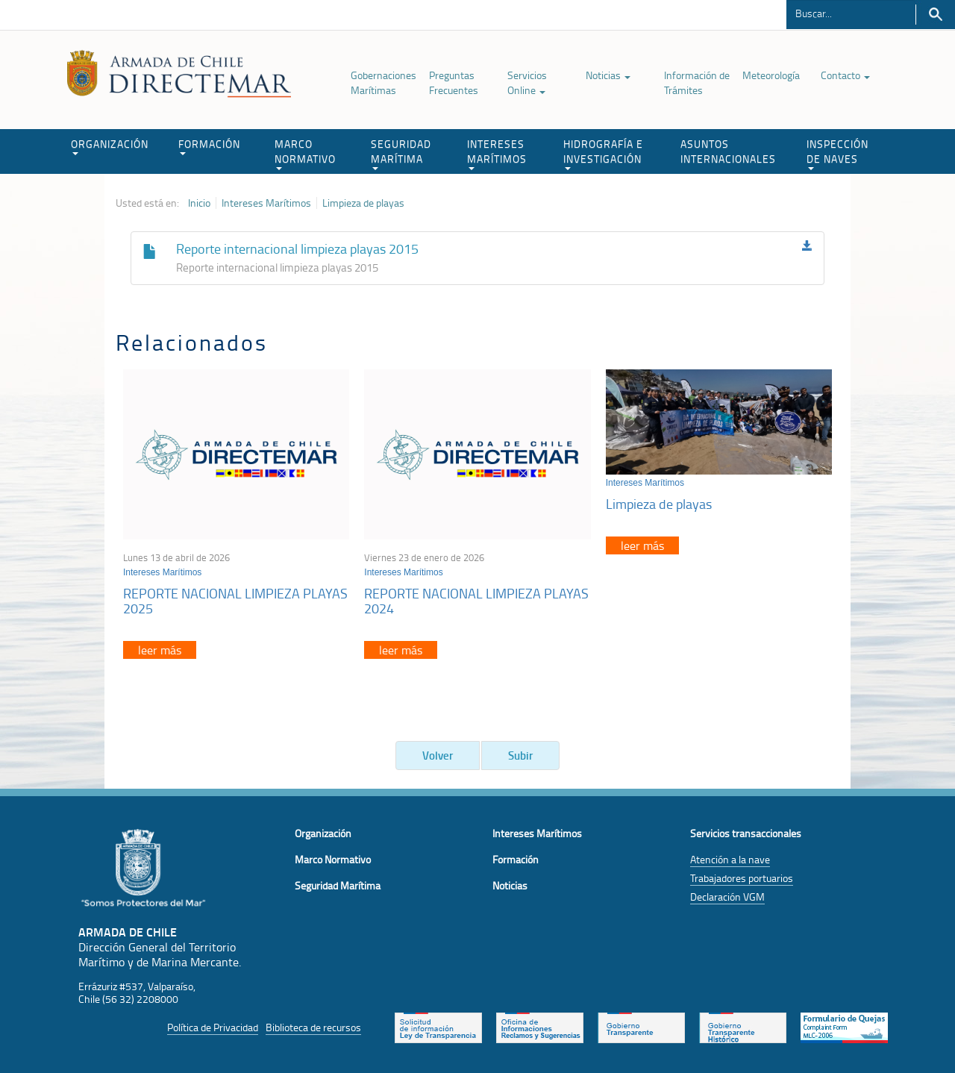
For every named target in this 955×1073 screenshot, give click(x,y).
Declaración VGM (727, 896)
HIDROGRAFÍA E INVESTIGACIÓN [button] (603, 153)
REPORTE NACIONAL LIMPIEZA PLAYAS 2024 (476, 600)
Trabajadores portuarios (741, 878)
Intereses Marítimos (266, 203)
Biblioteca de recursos (313, 1027)
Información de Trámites (697, 82)
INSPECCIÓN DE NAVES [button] (837, 153)
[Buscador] (850, 12)
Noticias (608, 75)
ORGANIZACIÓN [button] (109, 146)
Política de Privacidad (212, 1027)
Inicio (199, 203)
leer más (159, 650)
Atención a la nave (730, 859)
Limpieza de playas (363, 203)
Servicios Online (527, 82)
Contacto (845, 75)
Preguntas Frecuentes (453, 82)
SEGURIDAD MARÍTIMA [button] (401, 153)
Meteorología (771, 75)
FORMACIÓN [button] (209, 146)
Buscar (935, 14)
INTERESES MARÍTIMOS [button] (497, 153)
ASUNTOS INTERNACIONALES (728, 151)
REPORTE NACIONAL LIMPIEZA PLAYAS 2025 (235, 600)
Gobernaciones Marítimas (383, 82)
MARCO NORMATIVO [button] (305, 153)
